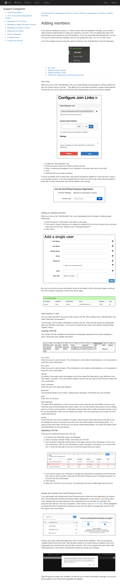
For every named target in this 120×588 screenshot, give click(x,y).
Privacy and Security (15, 41)
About (37, 2)
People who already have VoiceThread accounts (66, 75)
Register (114, 2)
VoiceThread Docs (48, 13)
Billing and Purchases (15, 31)
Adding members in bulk (57, 73)
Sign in (106, 2)
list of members (97, 504)
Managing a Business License (18, 28)
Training (46, 2)
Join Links (51, 68)
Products (28, 2)
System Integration (14, 34)
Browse (17, 2)
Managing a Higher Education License (21, 24)
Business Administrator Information (93, 13)
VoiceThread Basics (14, 12)
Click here (96, 38)
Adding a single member (57, 70)
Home (8, 2)
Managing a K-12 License (16, 21)
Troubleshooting (13, 37)
